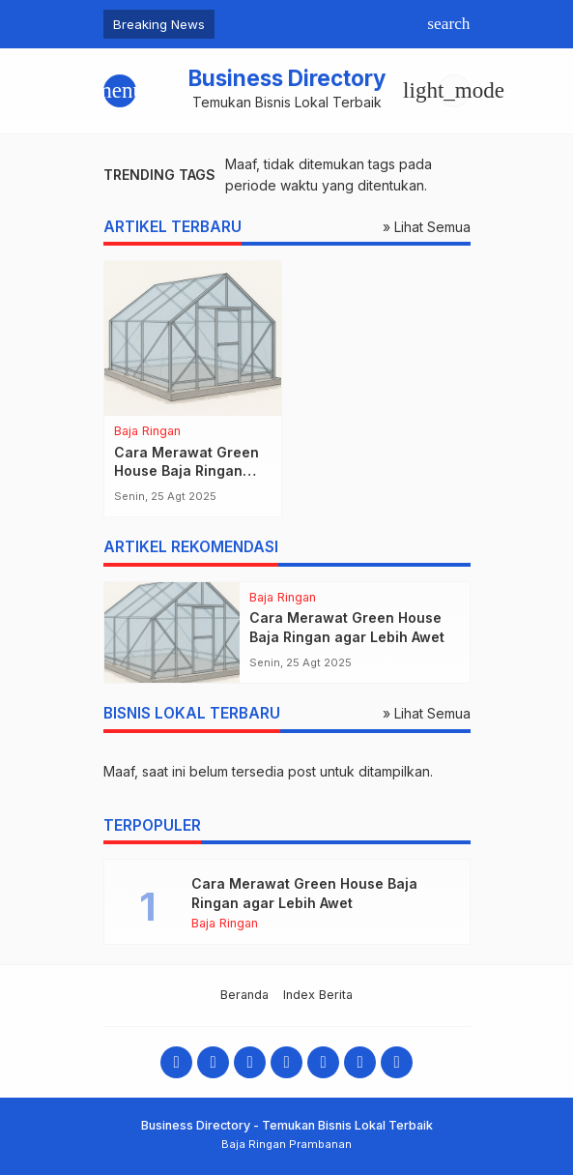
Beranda (244, 994)
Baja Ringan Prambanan (286, 1144)
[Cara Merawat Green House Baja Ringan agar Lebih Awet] (192, 338)
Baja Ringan (147, 432)
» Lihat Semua (427, 227)
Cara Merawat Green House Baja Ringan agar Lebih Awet (186, 471)
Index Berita (318, 994)
